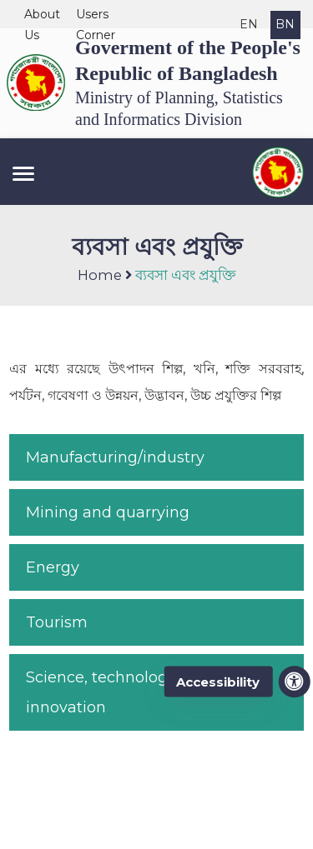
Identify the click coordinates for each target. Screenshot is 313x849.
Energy (52, 567)
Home (100, 275)
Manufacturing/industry (115, 457)
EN (249, 24)
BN (285, 24)
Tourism (57, 622)
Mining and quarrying (107, 512)
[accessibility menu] (294, 681)
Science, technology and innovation (118, 692)
